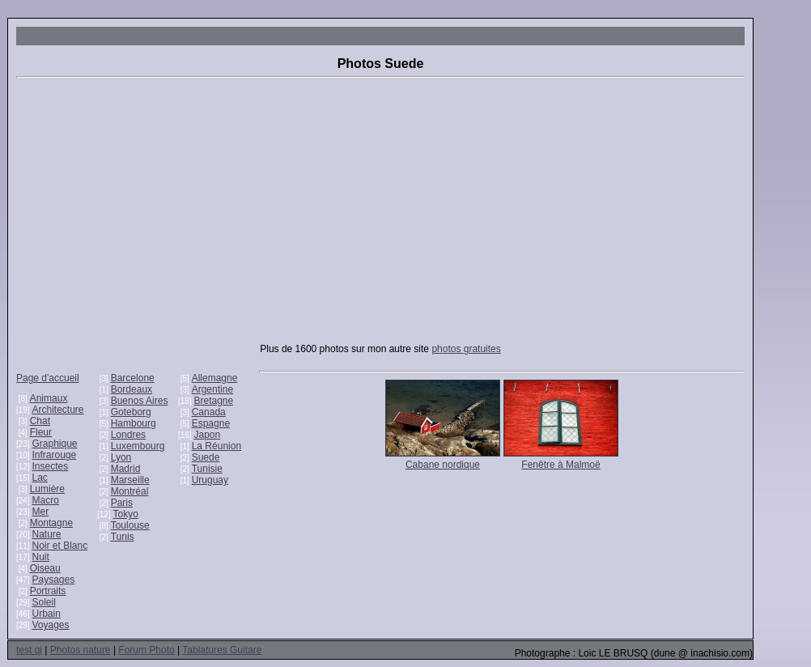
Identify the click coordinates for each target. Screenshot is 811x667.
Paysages (53, 579)
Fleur (41, 432)
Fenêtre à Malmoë (560, 464)
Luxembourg (138, 446)
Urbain (46, 613)
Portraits (48, 591)
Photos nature (80, 650)
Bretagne (213, 400)
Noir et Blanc (59, 545)
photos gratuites (465, 349)
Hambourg (133, 423)
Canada (209, 412)
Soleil (43, 602)
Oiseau (45, 568)
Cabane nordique (443, 464)
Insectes (50, 466)
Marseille (130, 480)
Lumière (47, 489)
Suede (206, 457)
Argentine (212, 389)
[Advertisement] (380, 218)
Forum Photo (146, 650)
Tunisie (207, 468)
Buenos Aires (139, 400)
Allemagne (215, 378)
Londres (128, 434)
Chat (40, 421)
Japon (206, 434)
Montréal (130, 491)
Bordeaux (131, 389)
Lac (39, 477)
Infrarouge (54, 455)
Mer (40, 511)
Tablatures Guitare (221, 650)
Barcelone (133, 378)
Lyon (121, 457)
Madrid (126, 468)
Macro (45, 500)
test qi (29, 650)
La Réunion (216, 446)
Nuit (40, 557)
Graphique (54, 443)
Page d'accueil (47, 378)
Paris (122, 502)
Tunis (122, 536)
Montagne (51, 523)
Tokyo (125, 514)
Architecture (57, 409)
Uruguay (210, 480)
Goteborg (131, 412)
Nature (46, 534)
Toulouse (130, 525)
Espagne (211, 423)
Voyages (50, 625)
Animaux (49, 398)
